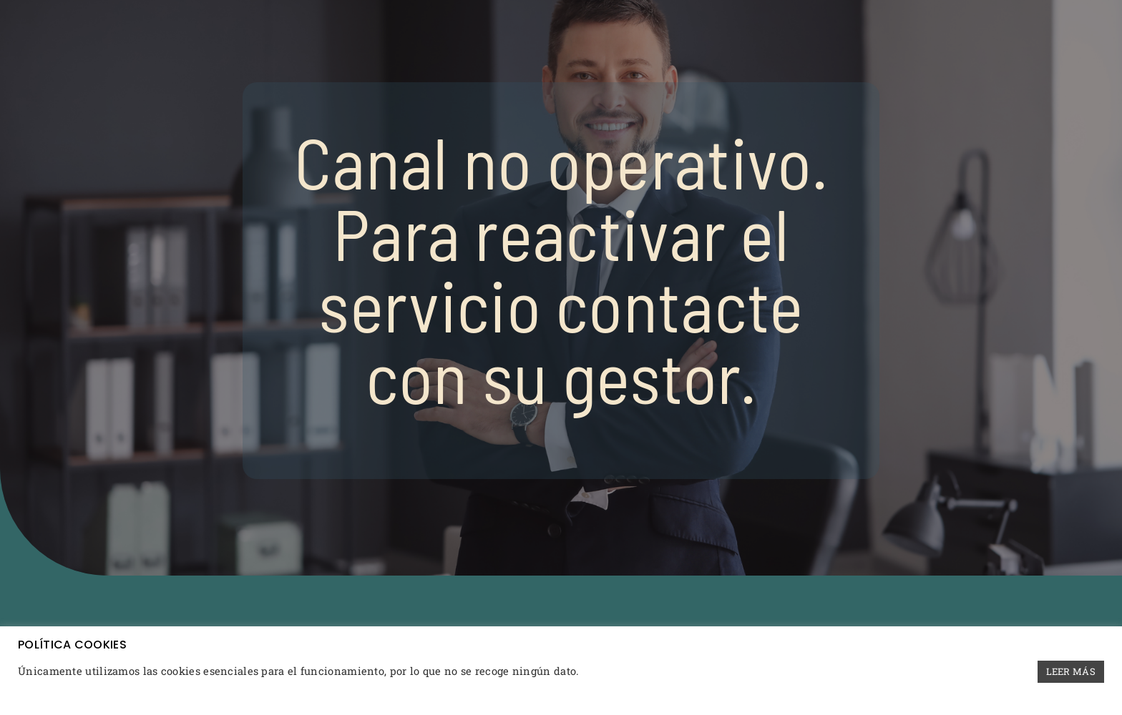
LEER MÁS (1071, 671)
